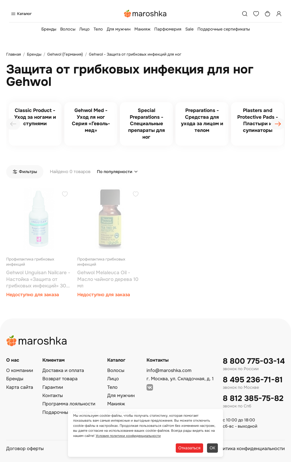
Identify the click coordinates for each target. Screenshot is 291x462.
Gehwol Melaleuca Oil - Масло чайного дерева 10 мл (108, 279)
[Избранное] (256, 14)
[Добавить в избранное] (65, 194)
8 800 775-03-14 (254, 361)
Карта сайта (19, 387)
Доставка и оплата (63, 370)
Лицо (84, 29)
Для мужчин (119, 29)
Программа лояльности (68, 404)
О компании (19, 370)
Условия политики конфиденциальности (128, 436)
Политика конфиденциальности (249, 448)
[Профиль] (279, 14)
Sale (189, 29)
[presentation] (13, 124)
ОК (212, 448)
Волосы (67, 29)
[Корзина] (267, 14)
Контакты (52, 395)
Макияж (142, 29)
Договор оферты (25, 448)
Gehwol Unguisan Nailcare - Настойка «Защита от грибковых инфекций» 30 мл (38, 279)
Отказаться (189, 448)
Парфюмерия (167, 29)
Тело (98, 29)
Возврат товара (60, 379)
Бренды (48, 29)
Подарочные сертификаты (223, 29)
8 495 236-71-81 (253, 380)
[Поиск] (245, 14)
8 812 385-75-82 (253, 398)
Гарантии (52, 387)
